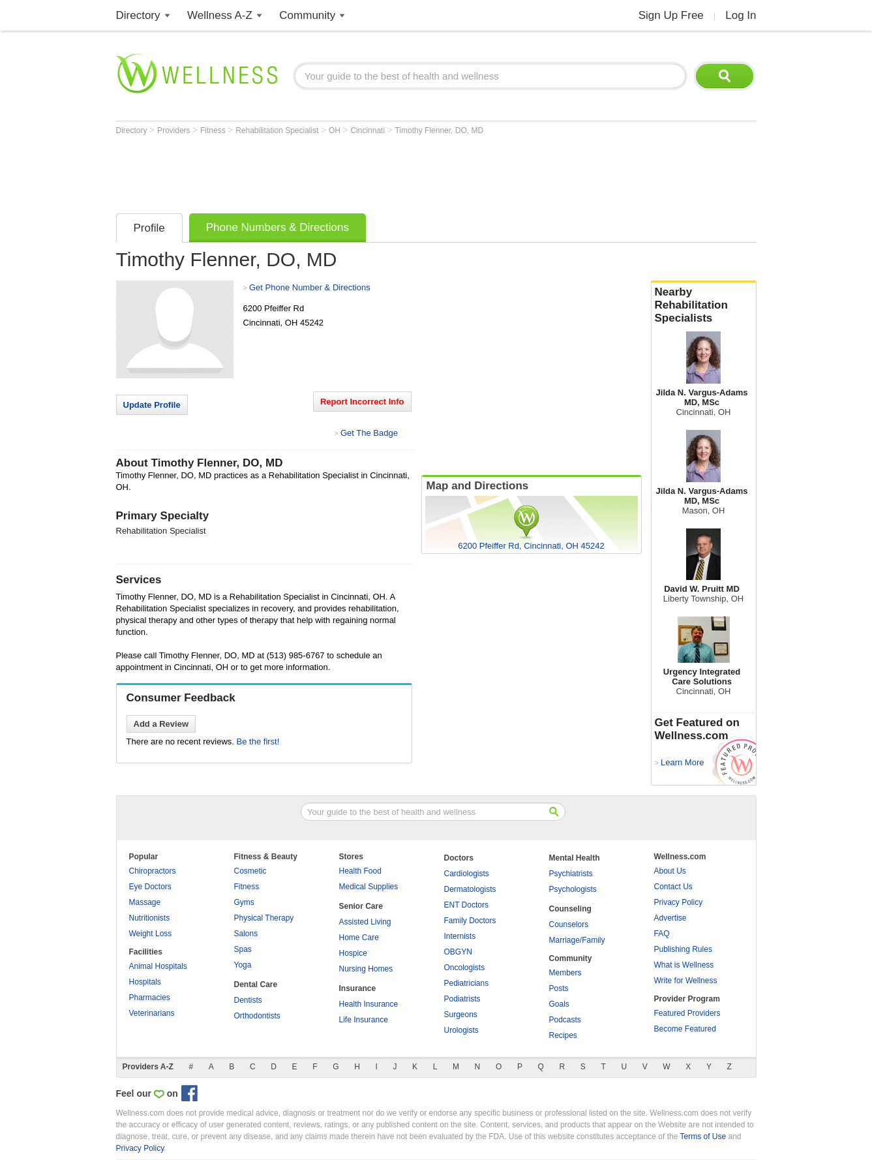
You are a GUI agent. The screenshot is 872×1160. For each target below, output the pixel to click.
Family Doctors (470, 920)
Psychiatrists (571, 873)
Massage (145, 902)
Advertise (670, 918)
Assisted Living (365, 921)
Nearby (704, 305)
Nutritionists (149, 918)
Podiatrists (462, 998)
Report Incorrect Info (362, 401)
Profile (149, 228)
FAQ (662, 933)
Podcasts (565, 1019)
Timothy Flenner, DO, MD (439, 130)
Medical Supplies (368, 886)
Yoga (243, 964)
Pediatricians (466, 983)
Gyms (244, 902)
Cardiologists (466, 873)
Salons (246, 933)
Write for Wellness (685, 980)
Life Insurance (363, 1019)
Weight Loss (150, 933)
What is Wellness (684, 964)
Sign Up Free (671, 15)
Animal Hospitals (158, 966)
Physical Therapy (264, 918)
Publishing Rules (683, 949)
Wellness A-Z (219, 15)
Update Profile (152, 405)
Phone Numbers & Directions (277, 227)
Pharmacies (149, 997)
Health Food (360, 871)
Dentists (248, 1000)
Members (565, 972)
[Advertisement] (353, 171)
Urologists (461, 1030)
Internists (460, 936)
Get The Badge (369, 433)
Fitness (214, 130)
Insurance (357, 988)
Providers (174, 130)
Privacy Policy (678, 902)
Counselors (569, 924)
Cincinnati (368, 130)
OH (335, 130)
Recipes (563, 1035)
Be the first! (258, 741)
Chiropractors (152, 871)
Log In (740, 15)
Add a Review (161, 724)
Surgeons (460, 1014)
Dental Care (256, 984)
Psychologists (573, 889)
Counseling (570, 908)
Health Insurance (368, 1004)
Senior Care (361, 906)
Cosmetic (250, 871)
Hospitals (145, 981)
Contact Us (673, 886)
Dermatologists (470, 889)
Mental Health (574, 857)
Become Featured (685, 1028)
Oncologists (464, 967)
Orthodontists (257, 1015)
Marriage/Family (577, 940)
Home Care (359, 937)
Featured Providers (687, 1013)
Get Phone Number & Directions (309, 287)
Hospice (353, 953)
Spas (243, 949)
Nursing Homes (366, 968)
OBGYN (458, 951)
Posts (559, 988)
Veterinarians (152, 1013)
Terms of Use (703, 1136)
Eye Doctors (150, 886)
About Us (670, 871)
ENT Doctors (466, 904)
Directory (138, 15)
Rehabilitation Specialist (278, 130)
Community (307, 15)
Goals (559, 1004)
